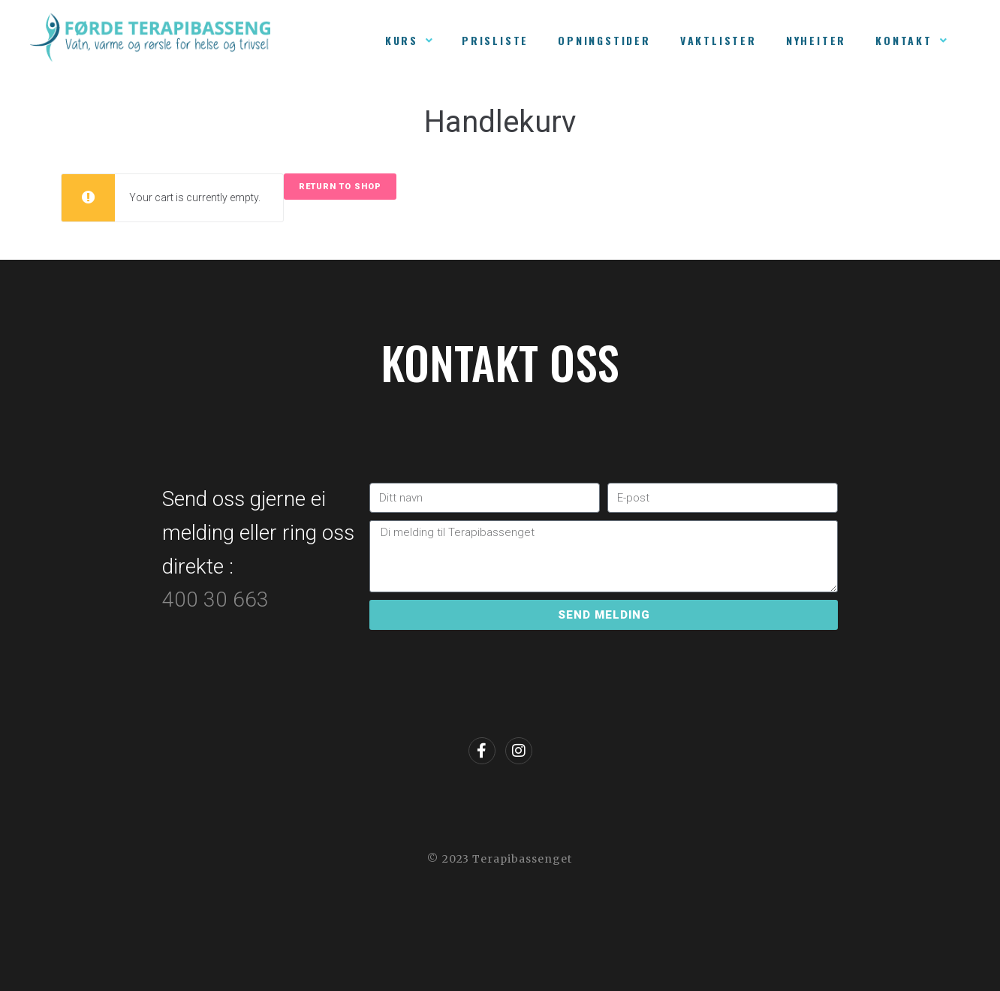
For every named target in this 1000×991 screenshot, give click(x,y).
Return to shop (340, 186)
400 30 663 (218, 599)
